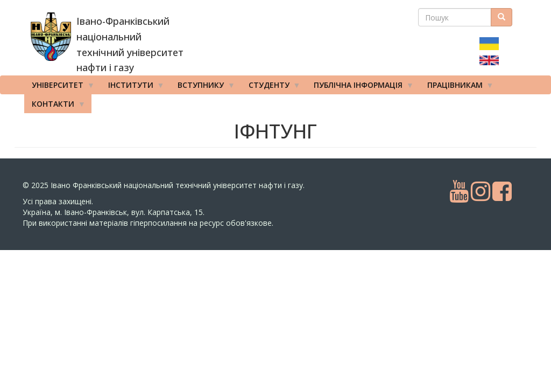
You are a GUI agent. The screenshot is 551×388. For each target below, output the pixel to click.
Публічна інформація (360, 87)
